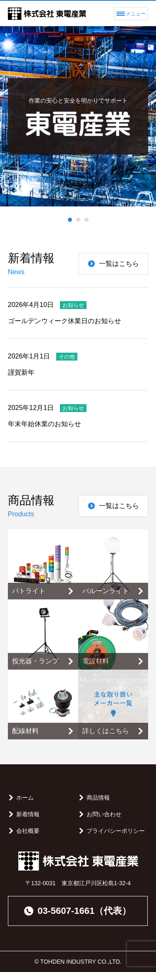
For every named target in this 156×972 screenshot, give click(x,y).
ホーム (25, 797)
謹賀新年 (21, 372)
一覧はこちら (113, 263)
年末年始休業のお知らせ (44, 423)
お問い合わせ (104, 814)
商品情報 (98, 797)
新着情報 (28, 814)
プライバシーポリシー (116, 830)
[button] (70, 220)
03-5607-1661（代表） (77, 911)
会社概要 (28, 830)
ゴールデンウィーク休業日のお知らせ (64, 320)
